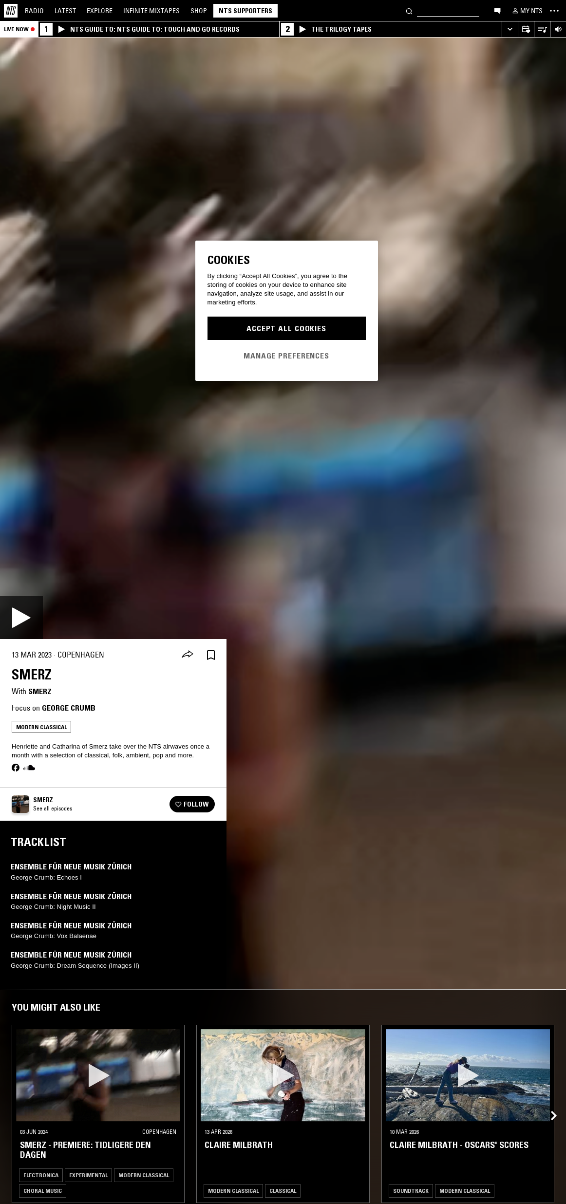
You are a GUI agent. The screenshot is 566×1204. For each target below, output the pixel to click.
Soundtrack (411, 1190)
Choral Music (42, 1190)
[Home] (11, 11)
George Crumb (68, 708)
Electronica (40, 1175)
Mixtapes (151, 10)
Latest (65, 10)
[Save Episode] (211, 655)
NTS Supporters (245, 10)
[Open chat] (497, 10)
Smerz (40, 691)
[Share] (187, 655)
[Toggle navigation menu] (554, 11)
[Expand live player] (510, 29)
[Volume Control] (558, 29)
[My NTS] (527, 10)
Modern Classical (41, 727)
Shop (198, 10)
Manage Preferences (286, 355)
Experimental (88, 1175)
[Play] (21, 617)
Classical (282, 1190)
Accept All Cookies (286, 328)
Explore (100, 10)
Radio (34, 10)
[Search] (409, 10)
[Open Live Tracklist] (542, 29)
